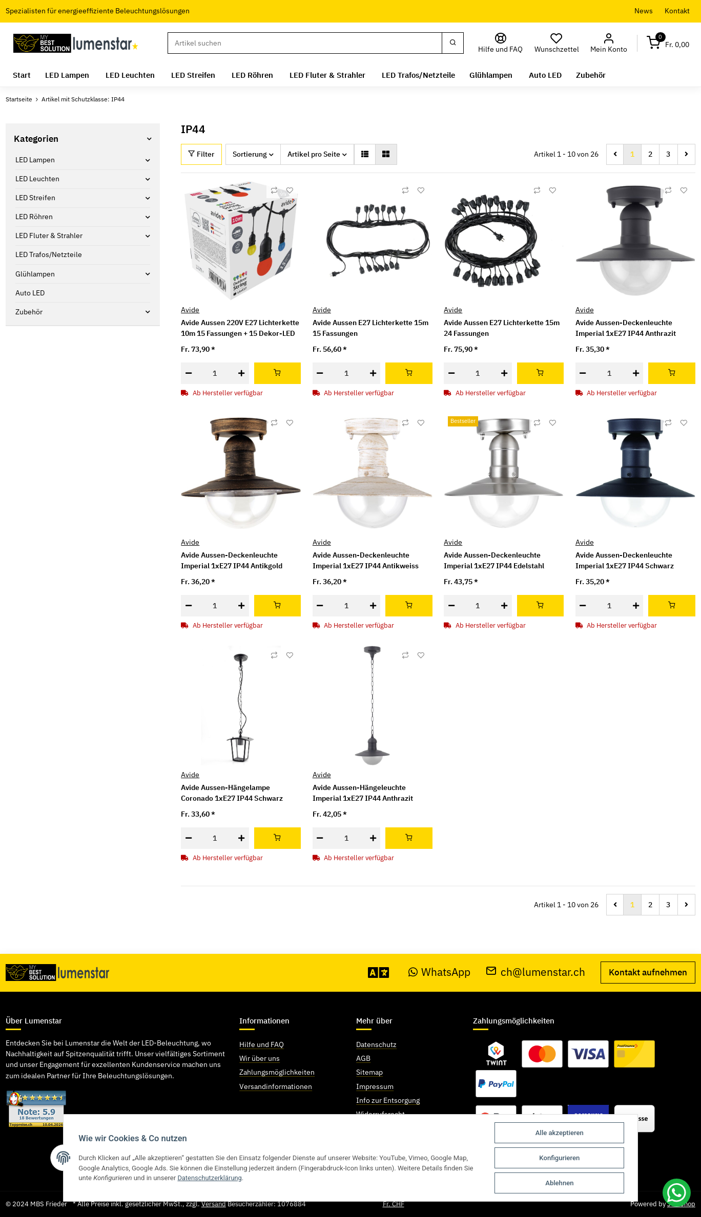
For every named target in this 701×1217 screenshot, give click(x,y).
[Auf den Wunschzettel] (289, 190)
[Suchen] (305, 43)
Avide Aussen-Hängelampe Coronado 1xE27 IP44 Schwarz (232, 793)
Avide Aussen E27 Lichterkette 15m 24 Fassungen (502, 328)
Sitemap (369, 1072)
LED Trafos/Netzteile (48, 254)
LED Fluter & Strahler (49, 235)
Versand (213, 1204)
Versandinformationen (275, 1086)
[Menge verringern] (188, 373)
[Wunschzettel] (557, 43)
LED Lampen (35, 159)
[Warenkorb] (668, 43)
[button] (609, 43)
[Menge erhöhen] (241, 373)
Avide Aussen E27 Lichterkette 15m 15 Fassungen (370, 328)
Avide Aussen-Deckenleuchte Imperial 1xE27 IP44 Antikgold (231, 560)
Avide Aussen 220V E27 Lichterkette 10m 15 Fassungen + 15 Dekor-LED (240, 328)
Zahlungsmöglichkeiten (277, 1072)
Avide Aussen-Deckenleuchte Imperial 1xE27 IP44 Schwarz (624, 560)
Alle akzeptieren (560, 1133)
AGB (363, 1058)
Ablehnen (560, 1183)
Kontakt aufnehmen (648, 972)
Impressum (375, 1086)
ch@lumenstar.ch (535, 972)
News (643, 10)
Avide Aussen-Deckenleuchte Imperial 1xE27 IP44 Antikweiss (366, 560)
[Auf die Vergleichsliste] (274, 190)
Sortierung (250, 154)
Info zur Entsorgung (388, 1099)
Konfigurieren (560, 1158)
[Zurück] (615, 154)
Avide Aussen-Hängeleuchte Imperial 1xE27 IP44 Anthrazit (363, 793)
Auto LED (30, 292)
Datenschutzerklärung (210, 1178)
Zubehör (29, 311)
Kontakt (677, 10)
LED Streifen (35, 197)
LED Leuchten (37, 178)
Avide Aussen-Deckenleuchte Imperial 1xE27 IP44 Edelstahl (494, 560)
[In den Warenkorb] (277, 373)
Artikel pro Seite (313, 154)
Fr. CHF (393, 1204)
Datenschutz (376, 1044)
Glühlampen (35, 273)
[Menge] (214, 373)
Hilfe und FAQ (261, 1044)
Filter (201, 154)
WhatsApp (439, 972)
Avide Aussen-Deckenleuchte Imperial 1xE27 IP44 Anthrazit (625, 328)
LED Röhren (34, 216)
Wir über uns (259, 1058)
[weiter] (686, 154)
